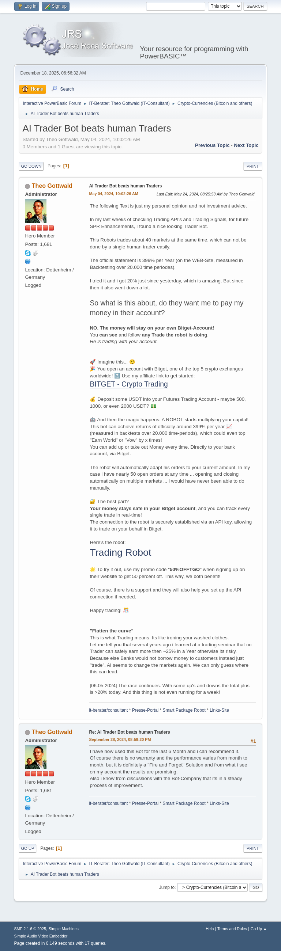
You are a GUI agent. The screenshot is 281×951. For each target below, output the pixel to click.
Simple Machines (64, 929)
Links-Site (219, 710)
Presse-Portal (145, 710)
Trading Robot (120, 552)
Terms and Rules (232, 929)
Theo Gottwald (52, 186)
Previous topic (212, 145)
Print (253, 166)
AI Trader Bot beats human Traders (125, 186)
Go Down (31, 166)
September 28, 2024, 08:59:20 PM (120, 739)
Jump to (167, 887)
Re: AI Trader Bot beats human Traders (129, 732)
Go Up (27, 848)
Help (210, 929)
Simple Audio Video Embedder (40, 936)
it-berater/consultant (108, 710)
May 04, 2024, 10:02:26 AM (113, 193)
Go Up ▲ (259, 929)
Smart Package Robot (184, 710)
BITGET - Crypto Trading (129, 384)
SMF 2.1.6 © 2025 (30, 929)
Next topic (246, 145)
